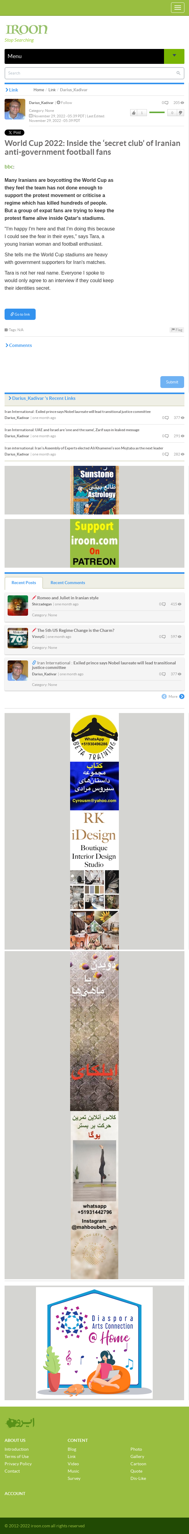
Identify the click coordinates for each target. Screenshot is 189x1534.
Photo (136, 1449)
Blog (72, 1449)
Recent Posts (24, 582)
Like (133, 112)
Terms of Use (17, 1456)
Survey (74, 1478)
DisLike (180, 112)
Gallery (137, 1456)
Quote (136, 1471)
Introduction (17, 1449)
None (49, 111)
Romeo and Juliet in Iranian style (67, 597)
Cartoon (138, 1463)
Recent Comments (68, 582)
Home (39, 90)
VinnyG (38, 637)
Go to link (20, 314)
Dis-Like (138, 1478)
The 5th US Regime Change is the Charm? (75, 630)
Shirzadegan (42, 604)
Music (73, 1471)
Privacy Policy (18, 1463)
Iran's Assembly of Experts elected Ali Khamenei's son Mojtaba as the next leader (84, 448)
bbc (9, 166)
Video (73, 1463)
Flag (176, 330)
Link (52, 90)
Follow (64, 103)
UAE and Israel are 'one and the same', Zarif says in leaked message (72, 430)
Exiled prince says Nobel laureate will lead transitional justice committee (78, 412)
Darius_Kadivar (41, 103)
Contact (12, 1471)
